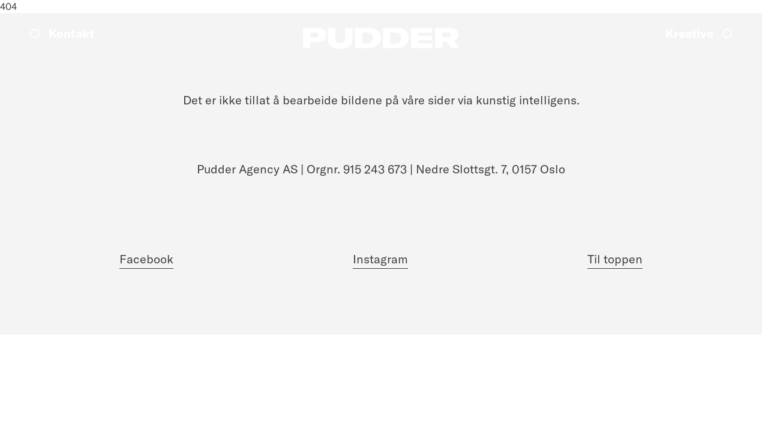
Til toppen (615, 258)
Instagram (380, 258)
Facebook (146, 258)
